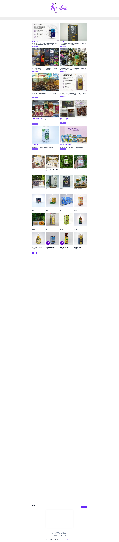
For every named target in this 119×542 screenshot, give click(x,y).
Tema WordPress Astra (69, 539)
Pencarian (33, 505)
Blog (85, 18)
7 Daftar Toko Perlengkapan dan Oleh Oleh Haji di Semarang (43, 91)
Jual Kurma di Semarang (64, 118)
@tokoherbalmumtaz (63, 535)
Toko (81, 18)
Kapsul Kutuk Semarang (36, 41)
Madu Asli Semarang (64, 91)
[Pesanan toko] (81, 152)
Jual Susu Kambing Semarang (65, 144)
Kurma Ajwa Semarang (64, 41)
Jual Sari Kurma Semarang (37, 118)
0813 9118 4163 (55, 535)
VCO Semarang (35, 144)
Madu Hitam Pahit (35, 66)
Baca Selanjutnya (35, 46)
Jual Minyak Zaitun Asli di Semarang (67, 66)
